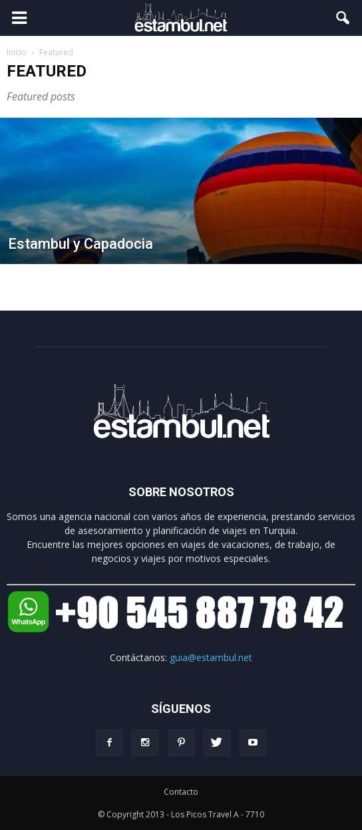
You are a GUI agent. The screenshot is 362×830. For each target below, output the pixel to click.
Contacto (181, 791)
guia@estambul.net (211, 657)
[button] (343, 18)
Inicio (17, 52)
